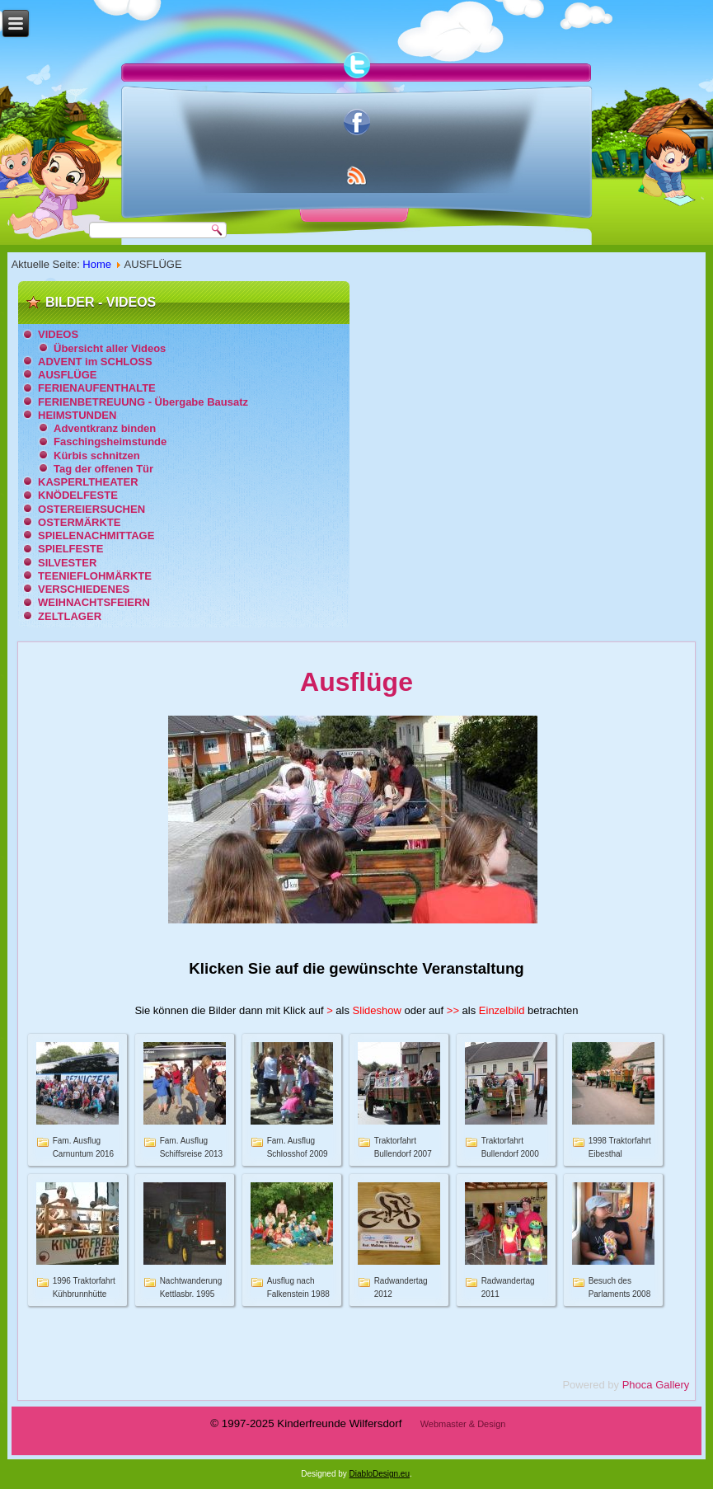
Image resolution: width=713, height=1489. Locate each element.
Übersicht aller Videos (110, 348)
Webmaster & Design (463, 1424)
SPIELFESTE (70, 549)
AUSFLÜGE (67, 375)
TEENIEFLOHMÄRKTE (95, 576)
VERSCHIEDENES (83, 589)
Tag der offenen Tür (103, 469)
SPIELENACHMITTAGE (96, 535)
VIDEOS (58, 334)
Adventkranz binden (105, 428)
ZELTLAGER (69, 616)
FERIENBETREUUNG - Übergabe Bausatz (143, 402)
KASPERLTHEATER (88, 482)
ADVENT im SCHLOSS (95, 361)
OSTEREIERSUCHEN (91, 509)
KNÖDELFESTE (78, 495)
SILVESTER (67, 563)
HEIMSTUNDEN (77, 415)
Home (96, 264)
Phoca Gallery (656, 1385)
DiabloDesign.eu (379, 1473)
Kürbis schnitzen (97, 455)
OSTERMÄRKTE (79, 522)
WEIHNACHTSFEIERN (94, 602)
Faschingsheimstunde (110, 441)
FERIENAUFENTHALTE (97, 388)
